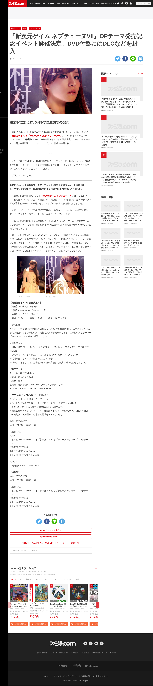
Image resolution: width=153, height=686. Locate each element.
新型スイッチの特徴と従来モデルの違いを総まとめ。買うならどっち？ (133, 243)
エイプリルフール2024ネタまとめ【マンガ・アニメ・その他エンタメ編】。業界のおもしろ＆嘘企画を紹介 (133, 217)
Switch (37, 4)
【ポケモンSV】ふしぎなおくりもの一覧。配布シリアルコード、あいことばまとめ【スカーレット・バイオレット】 (110, 244)
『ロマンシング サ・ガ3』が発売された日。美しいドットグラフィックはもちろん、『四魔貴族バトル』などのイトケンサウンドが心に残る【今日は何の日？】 (119, 103)
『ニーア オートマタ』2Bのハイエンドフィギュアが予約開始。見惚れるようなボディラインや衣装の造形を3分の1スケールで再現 (119, 141)
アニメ (57, 579)
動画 (90, 4)
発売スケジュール (62, 4)
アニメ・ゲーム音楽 (71, 579)
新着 (31, 4)
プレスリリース (35, 28)
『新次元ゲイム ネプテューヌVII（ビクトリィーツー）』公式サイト (50, 543)
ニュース (83, 4)
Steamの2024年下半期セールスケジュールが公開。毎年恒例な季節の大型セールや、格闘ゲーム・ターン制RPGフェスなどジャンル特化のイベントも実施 (118, 178)
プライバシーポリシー (61, 653)
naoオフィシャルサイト (50, 530)
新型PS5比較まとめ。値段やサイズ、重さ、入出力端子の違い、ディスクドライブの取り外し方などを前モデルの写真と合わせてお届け (110, 217)
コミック (47, 579)
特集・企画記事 (100, 4)
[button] (97, 605)
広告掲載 (109, 653)
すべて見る (94, 568)
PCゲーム (50, 4)
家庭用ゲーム (15, 28)
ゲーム (13, 579)
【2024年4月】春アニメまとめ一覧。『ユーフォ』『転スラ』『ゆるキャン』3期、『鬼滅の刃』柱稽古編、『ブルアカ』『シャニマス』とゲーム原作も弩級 (133, 271)
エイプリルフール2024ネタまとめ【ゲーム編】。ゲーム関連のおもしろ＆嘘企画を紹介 (110, 271)
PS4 (24, 28)
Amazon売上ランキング (23, 568)
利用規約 (75, 653)
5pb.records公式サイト (50, 537)
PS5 (43, 4)
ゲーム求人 (74, 4)
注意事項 (84, 653)
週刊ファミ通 (114, 4)
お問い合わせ (45, 653)
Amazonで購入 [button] (18, 625)
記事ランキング (109, 73)
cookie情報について (97, 653)
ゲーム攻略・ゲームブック (30, 579)
